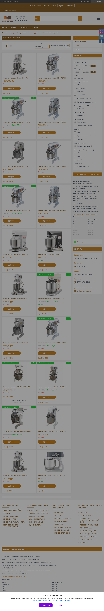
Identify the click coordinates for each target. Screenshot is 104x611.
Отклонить (60, 605)
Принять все (46, 605)
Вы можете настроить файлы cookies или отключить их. (51, 600)
